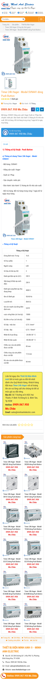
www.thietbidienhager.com (21, 646)
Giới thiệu (16, 614)
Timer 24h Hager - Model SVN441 (22, 239)
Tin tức (25, 617)
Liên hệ (33, 617)
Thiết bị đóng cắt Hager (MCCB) (16, 661)
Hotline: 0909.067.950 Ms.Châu (19, 675)
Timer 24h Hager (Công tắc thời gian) (17, 669)
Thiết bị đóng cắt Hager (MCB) (15, 665)
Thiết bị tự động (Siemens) (32, 614)
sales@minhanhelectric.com (20, 642)
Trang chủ (5, 614)
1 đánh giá (14, 99)
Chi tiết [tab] (5, 144)
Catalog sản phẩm (13, 617)
